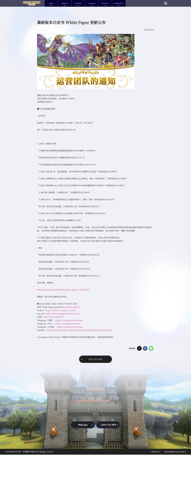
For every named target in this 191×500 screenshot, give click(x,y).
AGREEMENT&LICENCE (175, 497)
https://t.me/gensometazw (67, 369)
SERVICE (64, 3)
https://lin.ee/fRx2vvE (53, 362)
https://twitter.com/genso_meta (60, 355)
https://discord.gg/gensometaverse (62, 359)
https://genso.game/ (70, 352)
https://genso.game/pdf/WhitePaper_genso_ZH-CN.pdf (63, 335)
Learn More (92, 3)
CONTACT (105, 3)
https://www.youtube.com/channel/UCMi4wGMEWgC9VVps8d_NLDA (79, 375)
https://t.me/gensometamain (68, 365)
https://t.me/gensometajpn (70, 372)
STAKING (78, 3)
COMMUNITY (119, 3)
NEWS (51, 3)
